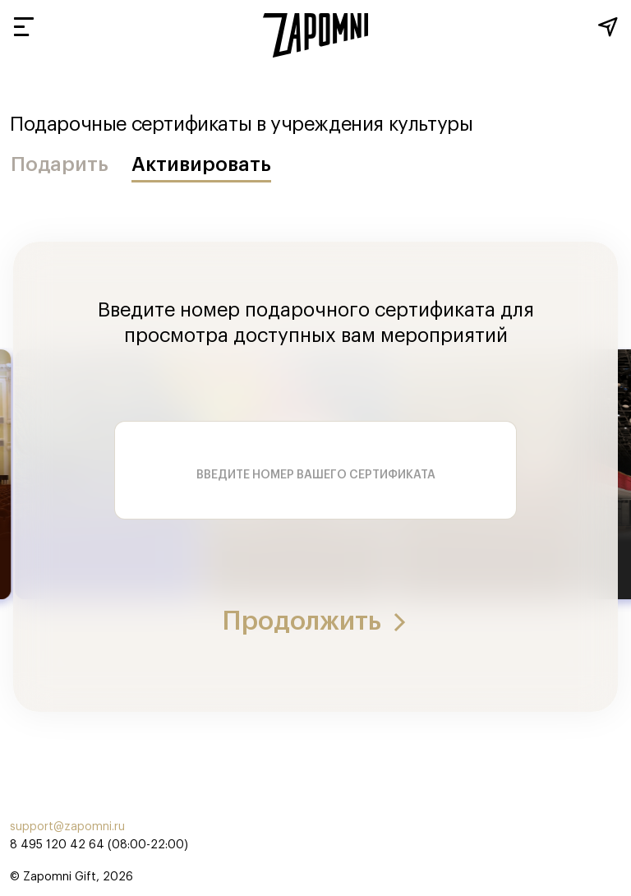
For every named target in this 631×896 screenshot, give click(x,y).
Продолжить (315, 621)
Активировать (201, 164)
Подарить (59, 164)
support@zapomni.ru (67, 827)
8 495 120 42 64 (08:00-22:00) (99, 845)
